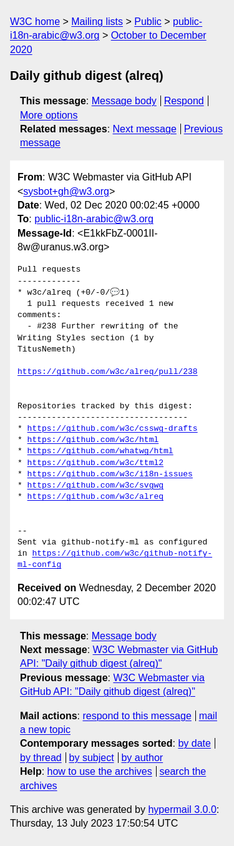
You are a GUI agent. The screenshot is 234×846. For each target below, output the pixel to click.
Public (148, 21)
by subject (91, 757)
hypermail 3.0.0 (182, 809)
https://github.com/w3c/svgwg (95, 485)
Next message (145, 129)
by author (142, 757)
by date (194, 743)
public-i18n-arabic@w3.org (94, 219)
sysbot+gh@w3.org (66, 191)
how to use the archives (99, 771)
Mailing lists (97, 21)
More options (49, 115)
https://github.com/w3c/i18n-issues (110, 474)
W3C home (35, 21)
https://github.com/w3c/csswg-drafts (112, 429)
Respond (184, 101)
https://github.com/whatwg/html (100, 451)
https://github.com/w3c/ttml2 (95, 463)
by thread (41, 757)
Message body (124, 101)
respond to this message (136, 716)
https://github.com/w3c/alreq (95, 497)
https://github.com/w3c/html (93, 440)
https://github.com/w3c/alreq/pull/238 (107, 372)
